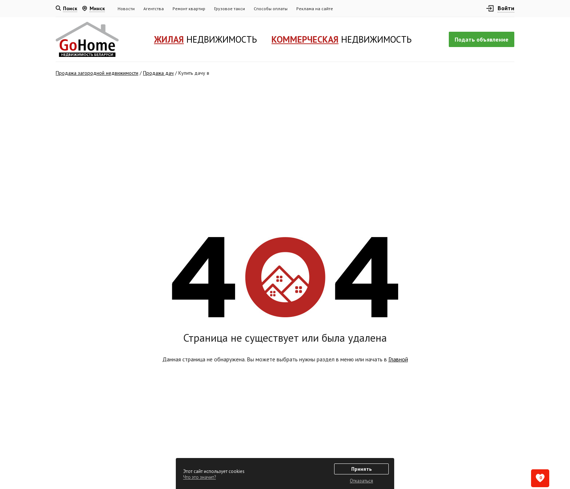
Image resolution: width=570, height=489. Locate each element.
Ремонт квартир (189, 8)
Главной (398, 359)
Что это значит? (199, 477)
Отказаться (361, 481)
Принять (361, 469)
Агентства (153, 8)
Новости (126, 8)
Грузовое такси (229, 8)
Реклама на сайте (314, 8)
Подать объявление (481, 39)
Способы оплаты (271, 8)
